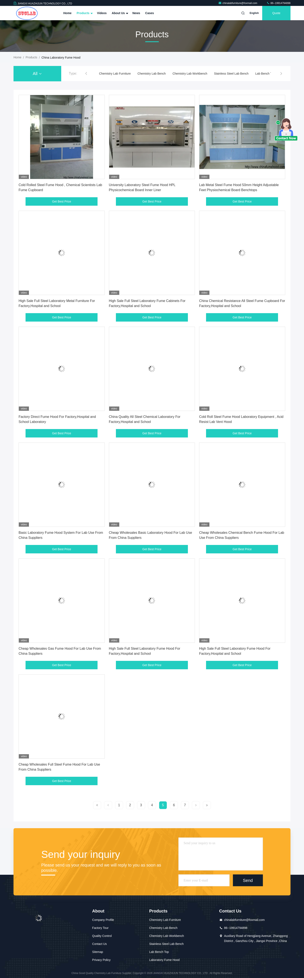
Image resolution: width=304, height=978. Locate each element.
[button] (86, 73)
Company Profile (103, 920)
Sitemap (97, 952)
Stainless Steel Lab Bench (231, 73)
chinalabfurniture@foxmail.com (238, 3)
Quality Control (102, 936)
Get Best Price (61, 201)
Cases (149, 13)
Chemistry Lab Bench (151, 73)
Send (248, 880)
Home (67, 13)
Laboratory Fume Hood (164, 960)
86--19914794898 (278, 3)
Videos (102, 13)
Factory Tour (100, 928)
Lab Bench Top (265, 73)
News (136, 13)
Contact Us (99, 944)
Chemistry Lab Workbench (189, 73)
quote (276, 13)
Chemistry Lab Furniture (115, 73)
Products (84, 13)
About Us (119, 13)
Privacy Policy (101, 960)
